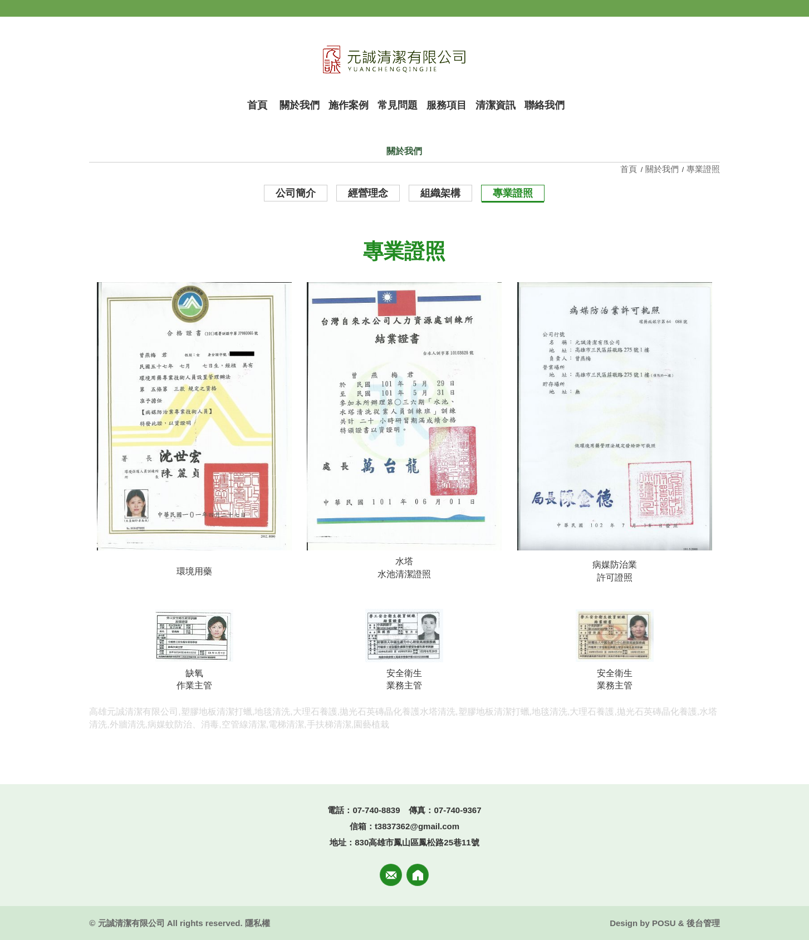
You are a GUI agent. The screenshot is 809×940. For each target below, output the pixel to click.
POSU (664, 923)
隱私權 (257, 923)
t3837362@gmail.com (417, 826)
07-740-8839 (376, 810)
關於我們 (662, 169)
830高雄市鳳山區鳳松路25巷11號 (417, 842)
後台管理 (703, 923)
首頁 (629, 169)
